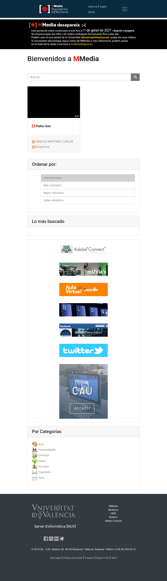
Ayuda (91, 12)
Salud (41, 461)
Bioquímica (42, 146)
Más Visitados (52, 185)
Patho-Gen (41, 126)
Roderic (113, 517)
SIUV (114, 558)
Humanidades (47, 449)
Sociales (43, 466)
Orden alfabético (53, 200)
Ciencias (43, 455)
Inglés (103, 6)
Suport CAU (102, 558)
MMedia (113, 506)
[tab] (83, 444)
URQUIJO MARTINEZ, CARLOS (54, 141)
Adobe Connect (113, 520)
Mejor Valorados (53, 192)
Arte (41, 444)
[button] (12, 290)
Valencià (92, 6)
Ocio (41, 477)
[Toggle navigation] (125, 9)
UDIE (113, 513)
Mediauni (113, 509)
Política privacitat (72, 558)
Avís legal (55, 558)
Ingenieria (44, 472)
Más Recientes (53, 177)
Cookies (89, 558)
